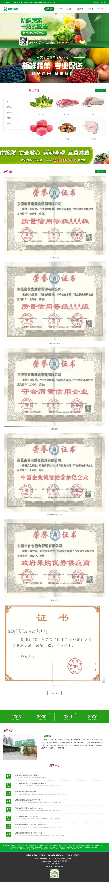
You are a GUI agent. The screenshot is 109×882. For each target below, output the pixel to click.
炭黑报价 (51, 849)
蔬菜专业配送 (75, 849)
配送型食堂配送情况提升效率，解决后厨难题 (28, 833)
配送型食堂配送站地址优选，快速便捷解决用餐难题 (30, 783)
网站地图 (64, 861)
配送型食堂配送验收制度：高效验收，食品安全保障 (30, 824)
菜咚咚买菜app (70, 847)
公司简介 (59, 9)
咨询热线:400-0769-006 (99, 2)
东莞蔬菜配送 (34, 2)
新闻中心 (70, 9)
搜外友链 (52, 847)
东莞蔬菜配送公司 (15, 845)
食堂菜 (40, 2)
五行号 (58, 849)
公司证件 (90, 9)
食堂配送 (48, 845)
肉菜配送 (28, 2)
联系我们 (100, 9)
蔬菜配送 (52, 2)
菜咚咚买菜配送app (25, 849)
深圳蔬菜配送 (44, 849)
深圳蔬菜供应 (35, 849)
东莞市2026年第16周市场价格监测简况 (26, 775)
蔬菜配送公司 (62, 845)
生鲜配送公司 (95, 847)
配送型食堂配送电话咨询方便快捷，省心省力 (28, 808)
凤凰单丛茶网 (80, 845)
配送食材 (80, 9)
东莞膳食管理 (46, 2)
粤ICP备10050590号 (54, 864)
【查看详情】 (60, 748)
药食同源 (88, 845)
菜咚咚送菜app (61, 847)
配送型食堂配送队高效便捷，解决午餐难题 (27, 800)
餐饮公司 (46, 847)
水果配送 (24, 845)
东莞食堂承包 (32, 845)
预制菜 (63, 849)
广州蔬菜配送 (14, 849)
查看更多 (100, 90)
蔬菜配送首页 (49, 9)
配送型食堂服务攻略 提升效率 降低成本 (26, 816)
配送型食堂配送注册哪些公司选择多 (25, 791)
